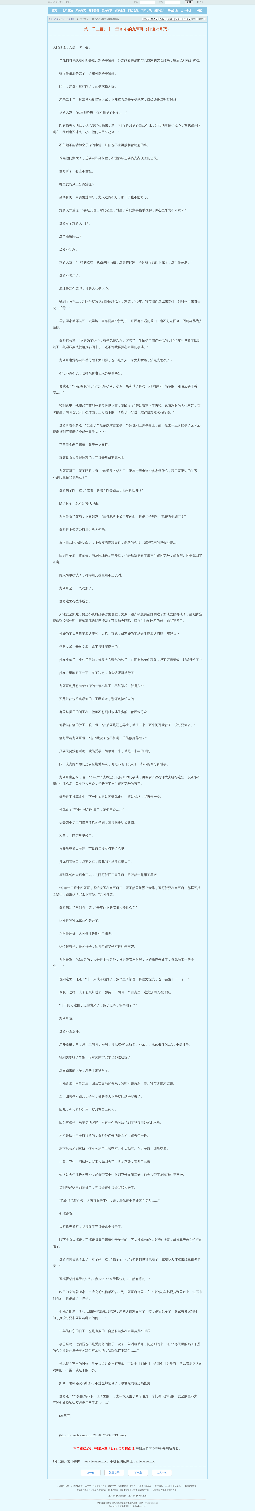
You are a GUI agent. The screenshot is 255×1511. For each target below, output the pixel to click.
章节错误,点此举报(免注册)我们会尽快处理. (104, 1448)
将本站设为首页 (54, 2)
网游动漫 (133, 10)
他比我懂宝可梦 (189, 1486)
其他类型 (173, 10)
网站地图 (143, 1496)
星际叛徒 (159, 1486)
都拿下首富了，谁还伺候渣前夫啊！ (135, 1490)
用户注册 (201, 2)
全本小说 (186, 10)
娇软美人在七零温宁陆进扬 (164, 1490)
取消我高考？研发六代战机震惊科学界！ (135, 1486)
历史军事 (107, 10)
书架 (199, 10)
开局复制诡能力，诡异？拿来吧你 (91, 1490)
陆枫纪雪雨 (113, 1490)
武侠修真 (80, 10)
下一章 (138, 1472)
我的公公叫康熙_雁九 (106, 1503)
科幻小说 (146, 10)
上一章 (90, 1472)
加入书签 (162, 1472)
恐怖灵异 (159, 10)
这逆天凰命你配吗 (173, 1486)
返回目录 (114, 1472)
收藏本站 (68, 2)
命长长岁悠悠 (77, 1486)
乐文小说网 (54, 19)
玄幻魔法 (67, 10)
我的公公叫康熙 (67, 19)
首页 (54, 10)
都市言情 (94, 10)
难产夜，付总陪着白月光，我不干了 (100, 1486)
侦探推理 (120, 10)
